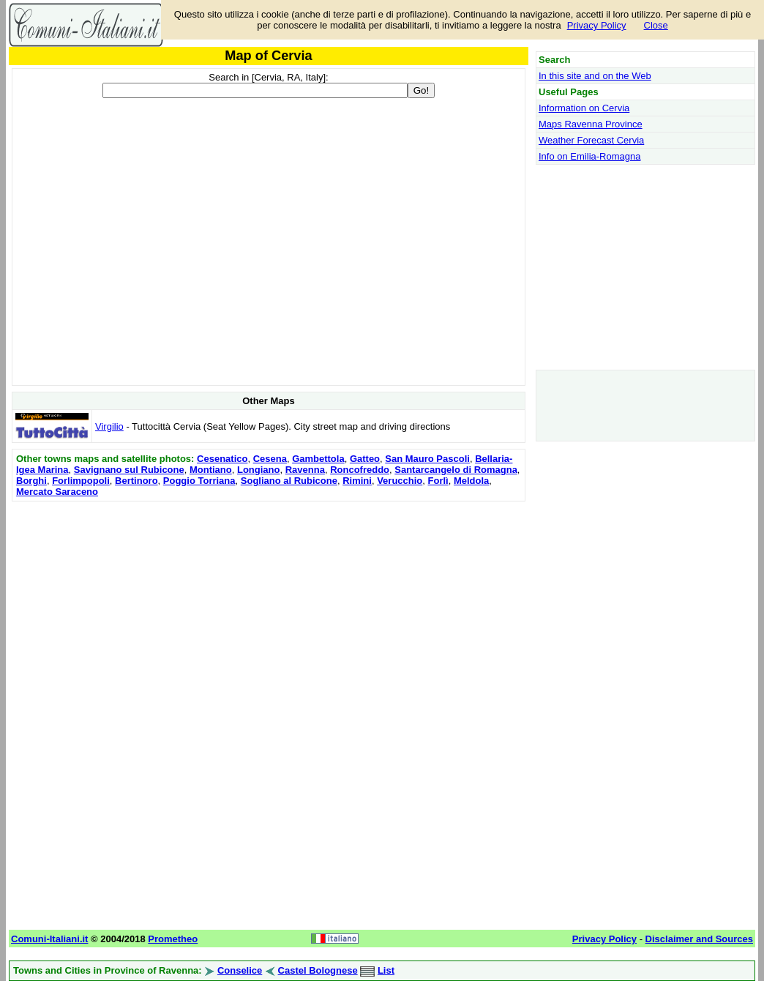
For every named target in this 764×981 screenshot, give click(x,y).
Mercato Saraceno (57, 491)
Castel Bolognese (318, 970)
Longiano (258, 469)
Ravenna (305, 469)
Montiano (211, 469)
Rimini (357, 480)
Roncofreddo (359, 469)
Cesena (270, 458)
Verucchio (399, 480)
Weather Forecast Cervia (591, 140)
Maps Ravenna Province (591, 124)
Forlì (438, 480)
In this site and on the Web (595, 75)
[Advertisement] (268, 607)
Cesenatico (222, 458)
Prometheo (173, 938)
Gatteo (365, 458)
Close (656, 25)
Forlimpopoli (81, 480)
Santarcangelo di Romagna (455, 469)
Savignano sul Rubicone (129, 469)
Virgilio (109, 426)
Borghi (31, 480)
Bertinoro (136, 480)
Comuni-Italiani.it (49, 938)
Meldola (471, 480)
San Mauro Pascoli (427, 458)
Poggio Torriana (199, 480)
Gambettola (318, 458)
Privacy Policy (596, 25)
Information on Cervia (584, 107)
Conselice (239, 970)
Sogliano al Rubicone (289, 480)
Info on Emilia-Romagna (589, 156)
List (386, 970)
